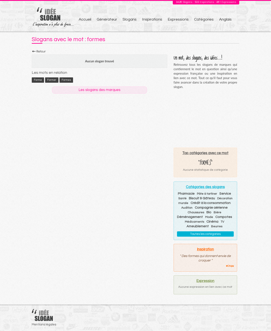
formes (66, 79)
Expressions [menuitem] (178, 19)
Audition (186, 207)
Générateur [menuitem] (107, 19)
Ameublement (198, 226)
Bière (217, 212)
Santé (182, 198)
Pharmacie (186, 193)
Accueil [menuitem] (85, 19)
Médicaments (194, 221)
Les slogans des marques (99, 90)
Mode (209, 217)
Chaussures (196, 212)
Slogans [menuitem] (130, 19)
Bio (208, 212)
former (51, 79)
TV (222, 221)
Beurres (216, 226)
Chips (230, 266)
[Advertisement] (205, 118)
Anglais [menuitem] (225, 19)
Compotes (223, 217)
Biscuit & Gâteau (202, 198)
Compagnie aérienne (211, 207)
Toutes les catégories (205, 234)
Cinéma (212, 221)
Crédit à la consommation (211, 203)
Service (225, 193)
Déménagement (190, 217)
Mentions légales (44, 324)
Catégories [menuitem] (204, 19)
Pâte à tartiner (207, 193)
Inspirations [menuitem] (152, 19)
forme (38, 79)
